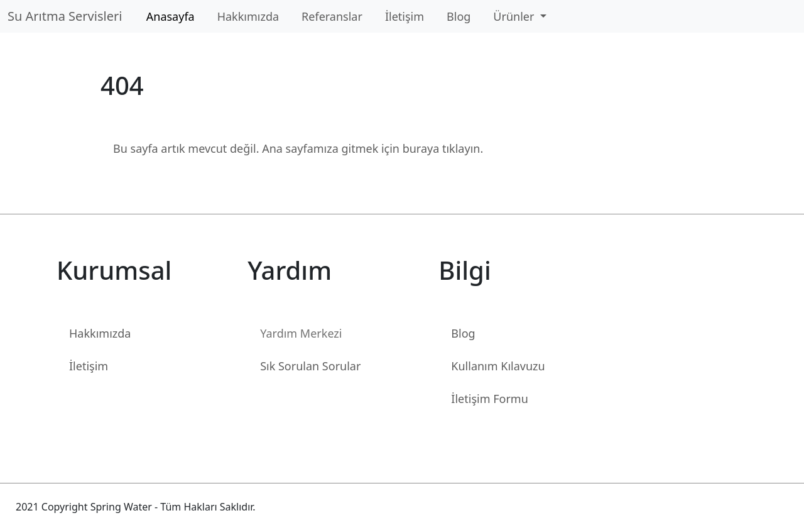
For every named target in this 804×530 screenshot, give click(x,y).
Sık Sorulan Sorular (310, 365)
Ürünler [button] (515, 16)
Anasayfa (170, 16)
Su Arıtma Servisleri (68, 16)
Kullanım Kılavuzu (498, 365)
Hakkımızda (248, 16)
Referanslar (332, 16)
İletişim (404, 16)
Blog (458, 16)
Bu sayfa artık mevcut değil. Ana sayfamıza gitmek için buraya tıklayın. (298, 148)
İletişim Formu (489, 398)
